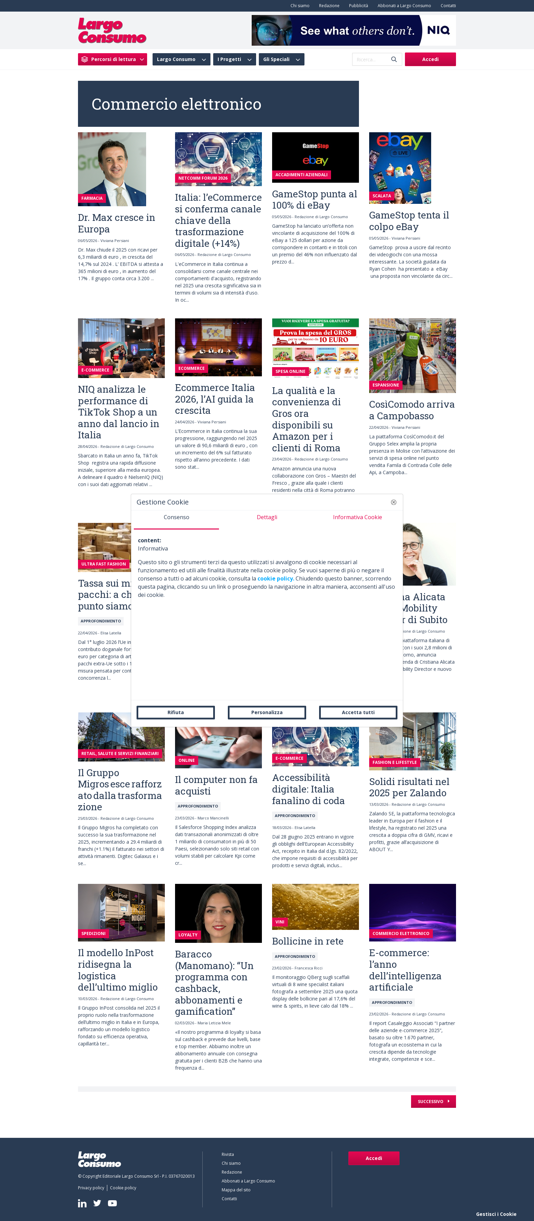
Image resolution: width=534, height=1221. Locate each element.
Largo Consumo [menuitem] (176, 59)
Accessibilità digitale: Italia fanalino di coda (308, 789)
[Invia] (394, 59)
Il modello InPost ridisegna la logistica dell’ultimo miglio (118, 969)
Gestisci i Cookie (496, 1214)
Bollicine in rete (308, 941)
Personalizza (267, 712)
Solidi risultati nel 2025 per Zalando (409, 787)
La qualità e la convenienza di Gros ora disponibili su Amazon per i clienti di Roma (306, 419)
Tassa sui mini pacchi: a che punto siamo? (110, 594)
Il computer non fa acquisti (216, 785)
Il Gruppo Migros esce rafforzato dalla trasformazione (120, 789)
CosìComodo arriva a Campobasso (412, 410)
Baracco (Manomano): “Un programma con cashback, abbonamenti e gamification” (214, 983)
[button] (393, 502)
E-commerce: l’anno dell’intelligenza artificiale (405, 969)
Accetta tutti (358, 712)
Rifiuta (176, 712)
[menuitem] (299, 6)
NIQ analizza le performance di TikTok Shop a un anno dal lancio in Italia (118, 412)
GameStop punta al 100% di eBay (314, 199)
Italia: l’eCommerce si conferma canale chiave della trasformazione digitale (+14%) (218, 220)
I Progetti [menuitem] (229, 59)
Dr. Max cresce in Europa (116, 223)
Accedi (430, 59)
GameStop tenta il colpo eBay (409, 221)
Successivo (431, 1101)
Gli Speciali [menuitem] (276, 59)
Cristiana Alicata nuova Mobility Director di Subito (408, 608)
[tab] (176, 519)
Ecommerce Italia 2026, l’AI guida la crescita (215, 399)
